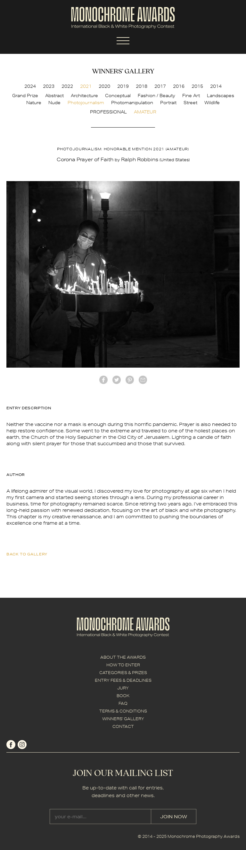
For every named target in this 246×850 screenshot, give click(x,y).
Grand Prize (25, 95)
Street (190, 102)
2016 (178, 86)
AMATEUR (145, 112)
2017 (160, 86)
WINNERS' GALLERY (123, 718)
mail (143, 380)
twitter (116, 380)
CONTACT (123, 726)
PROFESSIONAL (108, 112)
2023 (48, 86)
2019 (123, 86)
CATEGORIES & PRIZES (123, 672)
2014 (216, 86)
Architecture (84, 95)
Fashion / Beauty (156, 95)
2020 (104, 86)
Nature (33, 102)
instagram (22, 744)
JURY (123, 688)
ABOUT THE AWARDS (123, 657)
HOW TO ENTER (123, 665)
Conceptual (118, 95)
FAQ (123, 703)
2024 (30, 86)
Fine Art (191, 95)
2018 (141, 86)
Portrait (168, 102)
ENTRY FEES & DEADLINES (123, 680)
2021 (86, 86)
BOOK (123, 695)
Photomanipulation (132, 102)
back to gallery (26, 554)
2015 (197, 86)
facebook (103, 380)
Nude (54, 102)
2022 (67, 86)
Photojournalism (86, 102)
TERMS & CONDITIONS (123, 711)
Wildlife (212, 102)
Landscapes (220, 95)
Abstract (54, 95)
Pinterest (130, 380)
